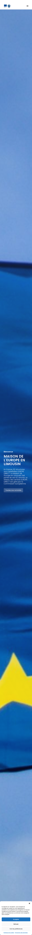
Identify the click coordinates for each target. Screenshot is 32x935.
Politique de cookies (9, 932)
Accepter (16, 919)
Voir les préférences (16, 929)
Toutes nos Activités (13, 490)
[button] (29, 903)
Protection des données (21, 932)
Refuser (16, 924)
